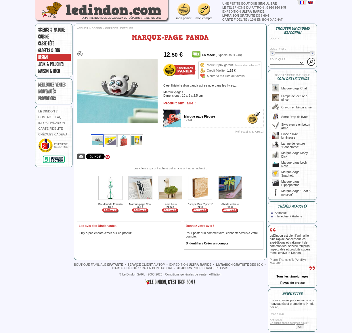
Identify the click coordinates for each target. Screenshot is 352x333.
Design (43, 57)
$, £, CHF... (256, 131)
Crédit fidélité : (216, 70)
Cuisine (43, 36)
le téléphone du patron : (254, 7)
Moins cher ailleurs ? (247, 65)
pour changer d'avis (202, 268)
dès (245, 15)
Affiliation (215, 274)
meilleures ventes (52, 84)
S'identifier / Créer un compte (207, 243)
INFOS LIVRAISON (51, 123)
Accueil (83, 28)
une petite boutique (249, 3)
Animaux (280, 213)
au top (146, 264)
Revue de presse (292, 282)
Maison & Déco (49, 71)
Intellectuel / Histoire (288, 216)
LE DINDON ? (48, 111)
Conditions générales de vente (185, 274)
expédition (243, 11)
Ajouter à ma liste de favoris (226, 76)
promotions (47, 98)
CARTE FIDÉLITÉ (50, 128)
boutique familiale (98, 264)
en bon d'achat (252, 19)
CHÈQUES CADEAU (52, 134)
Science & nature (51, 29)
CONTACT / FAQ (50, 117)
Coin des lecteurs (119, 28)
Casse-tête (46, 43)
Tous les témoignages (292, 276)
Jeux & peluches (51, 64)
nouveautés (47, 91)
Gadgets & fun (49, 50)
